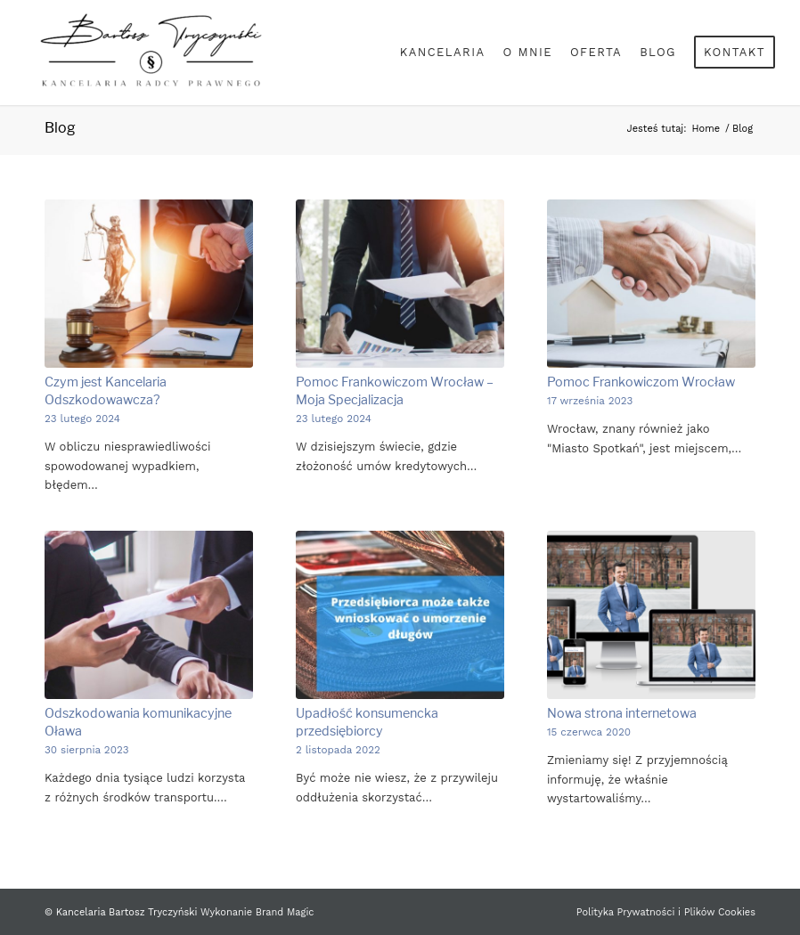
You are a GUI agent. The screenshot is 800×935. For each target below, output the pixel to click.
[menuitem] (442, 52)
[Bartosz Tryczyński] (149, 52)
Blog (60, 128)
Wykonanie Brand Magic (257, 912)
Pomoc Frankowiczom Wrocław (641, 382)
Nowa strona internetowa (622, 713)
